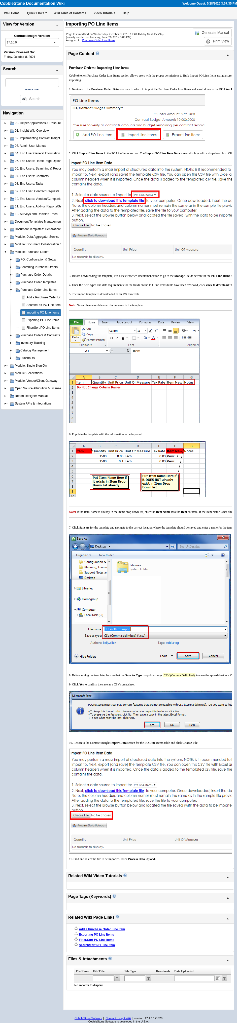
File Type (130, 971)
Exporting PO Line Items (42, 320)
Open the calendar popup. (218, 978)
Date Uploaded (183, 971)
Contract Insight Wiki (118, 1018)
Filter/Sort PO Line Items (42, 327)
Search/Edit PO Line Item (43, 305)
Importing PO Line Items (42, 312)
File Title (99, 971)
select (55, 42)
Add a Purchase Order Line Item (48, 297)
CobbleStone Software (88, 1018)
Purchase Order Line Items (98, 40)
